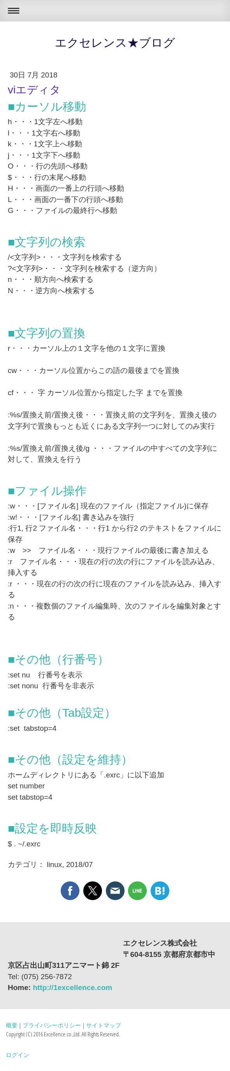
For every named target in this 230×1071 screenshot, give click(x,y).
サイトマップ (103, 1025)
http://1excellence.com (72, 987)
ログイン (17, 1055)
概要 (12, 1025)
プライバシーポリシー (52, 1025)
